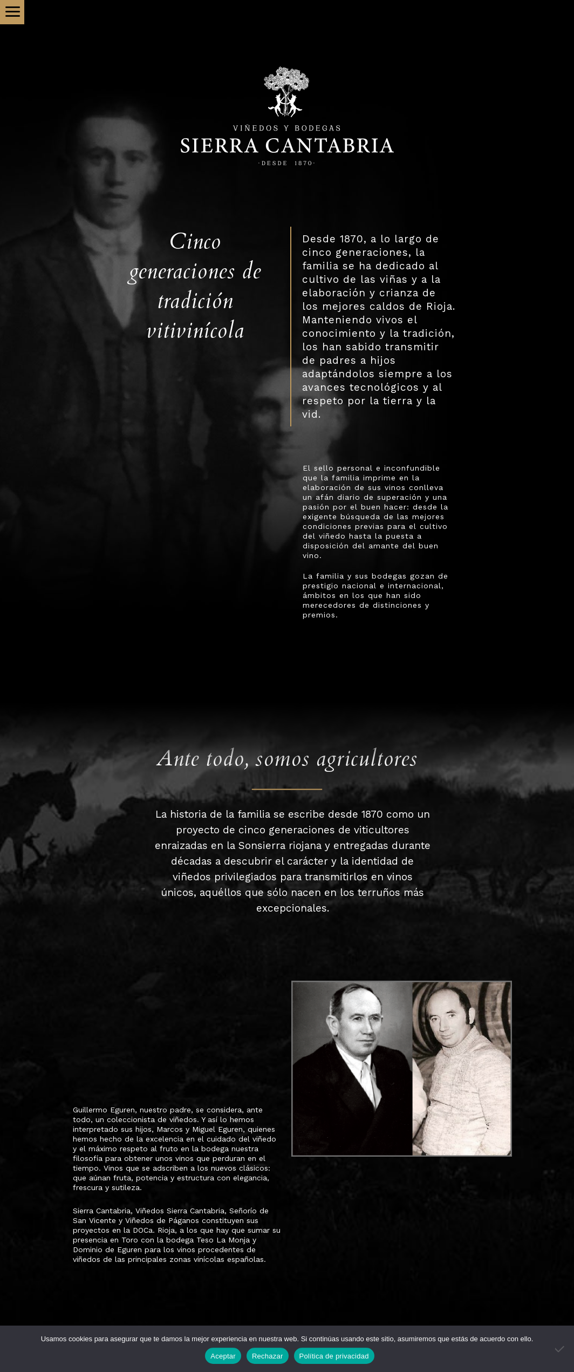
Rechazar (267, 1356)
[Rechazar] (560, 1348)
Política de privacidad (334, 1356)
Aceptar (223, 1356)
